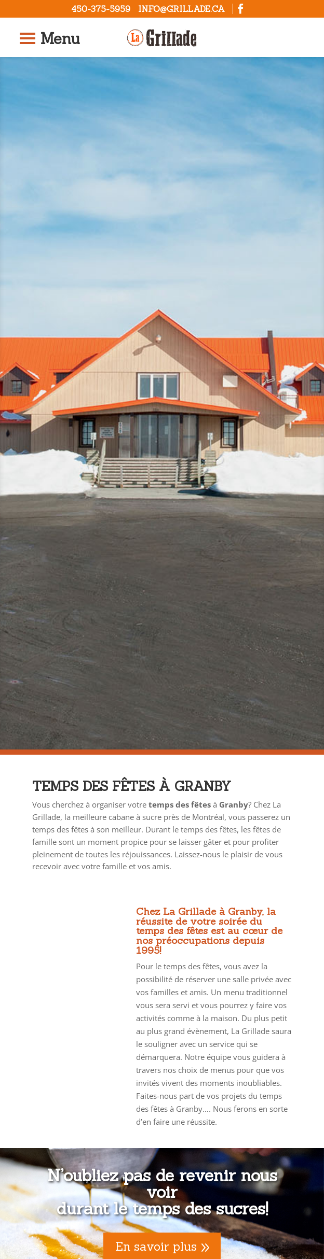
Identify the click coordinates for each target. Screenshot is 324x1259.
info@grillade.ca (181, 9)
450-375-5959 (100, 9)
